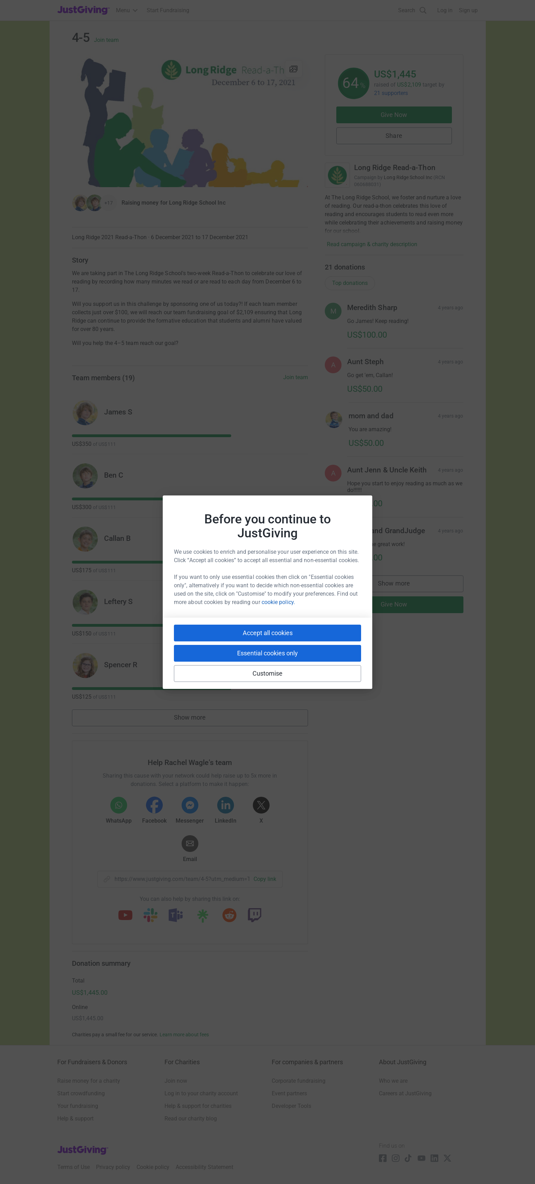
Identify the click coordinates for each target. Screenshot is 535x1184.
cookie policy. (278, 602)
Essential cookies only (267, 653)
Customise (267, 673)
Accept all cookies (268, 633)
